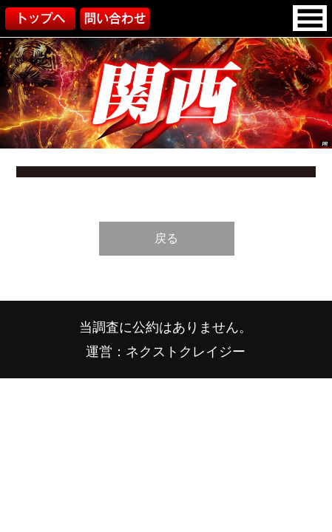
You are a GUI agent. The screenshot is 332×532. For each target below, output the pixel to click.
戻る (166, 238)
